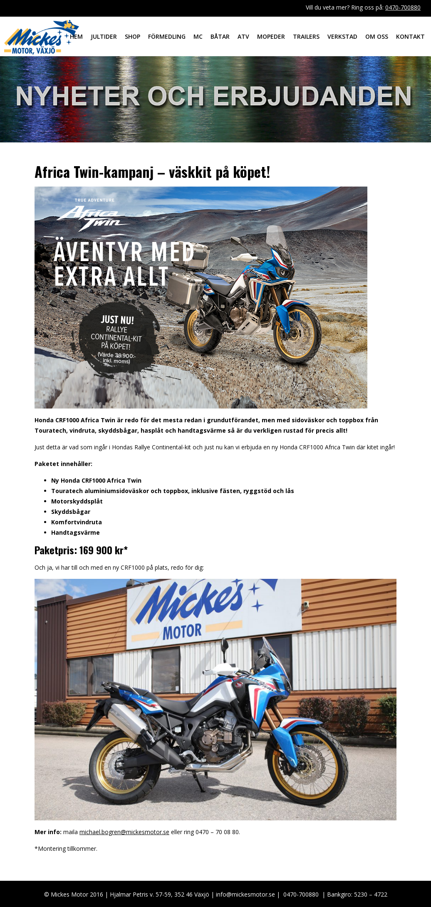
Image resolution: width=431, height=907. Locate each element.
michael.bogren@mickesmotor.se (124, 832)
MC (198, 36)
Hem (76, 36)
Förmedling (167, 36)
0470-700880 (403, 7)
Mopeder (271, 36)
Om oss (376, 36)
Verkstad (342, 36)
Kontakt (410, 36)
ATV (243, 36)
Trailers (306, 36)
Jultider (104, 36)
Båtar (220, 36)
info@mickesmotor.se (245, 894)
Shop (132, 36)
